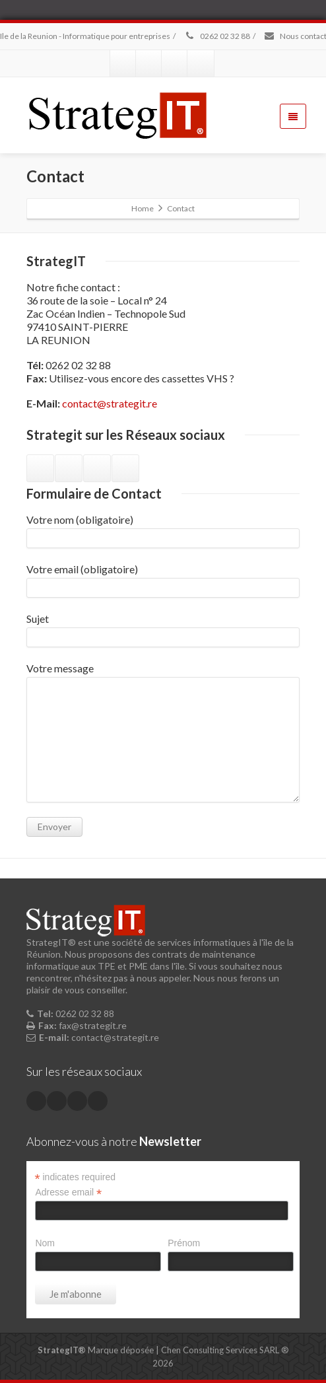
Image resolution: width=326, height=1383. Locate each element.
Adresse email (68, 1192)
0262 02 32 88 (216, 36)
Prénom (184, 1243)
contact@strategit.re (109, 403)
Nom (45, 1243)
